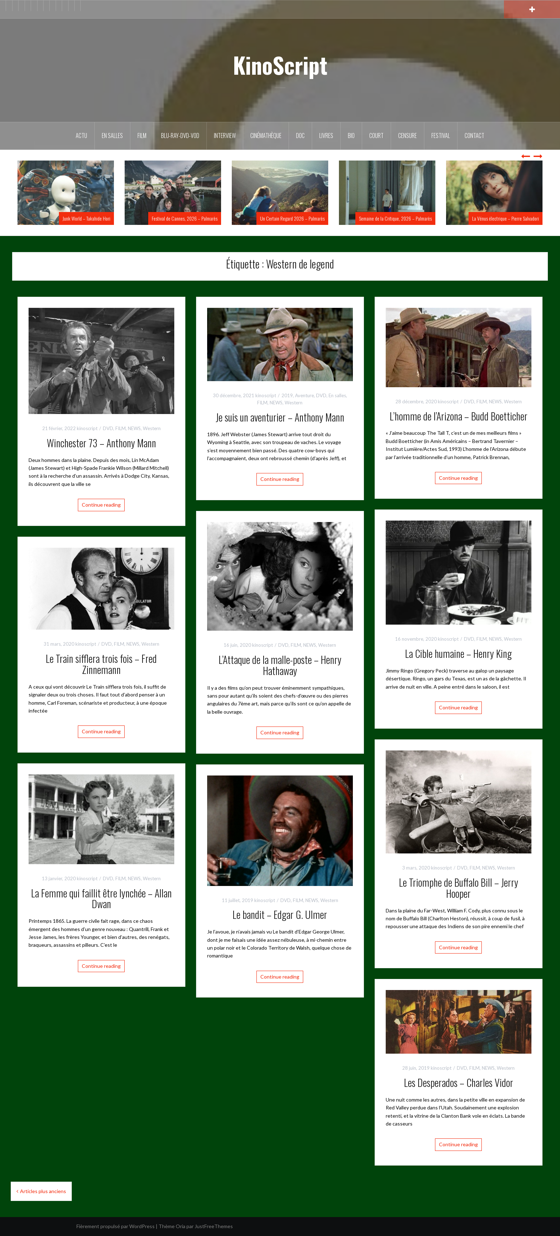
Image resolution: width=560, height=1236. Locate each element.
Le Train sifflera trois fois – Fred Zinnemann (101, 664)
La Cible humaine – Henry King (458, 653)
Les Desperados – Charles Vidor (458, 1082)
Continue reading (101, 505)
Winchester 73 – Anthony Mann (101, 442)
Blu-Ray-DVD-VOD (180, 135)
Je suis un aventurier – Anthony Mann (280, 417)
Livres (326, 135)
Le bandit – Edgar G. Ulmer (279, 914)
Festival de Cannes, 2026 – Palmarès (185, 218)
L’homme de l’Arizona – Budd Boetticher (459, 416)
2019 (287, 395)
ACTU (81, 135)
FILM (142, 135)
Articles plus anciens (43, 1191)
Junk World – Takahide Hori (86, 218)
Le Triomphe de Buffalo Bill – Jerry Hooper (458, 888)
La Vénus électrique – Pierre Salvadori (505, 218)
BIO (351, 135)
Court (376, 135)
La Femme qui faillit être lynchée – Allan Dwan (101, 898)
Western (152, 428)
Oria (180, 1226)
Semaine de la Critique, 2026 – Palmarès (395, 218)
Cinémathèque (265, 135)
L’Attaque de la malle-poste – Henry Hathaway (280, 665)
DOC (300, 135)
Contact (474, 135)
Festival (440, 135)
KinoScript (280, 64)
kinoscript (87, 428)
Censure (407, 135)
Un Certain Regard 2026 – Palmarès (292, 218)
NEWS (134, 428)
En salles (112, 135)
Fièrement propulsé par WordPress (115, 1226)
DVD (108, 428)
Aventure (304, 395)
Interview (225, 135)
